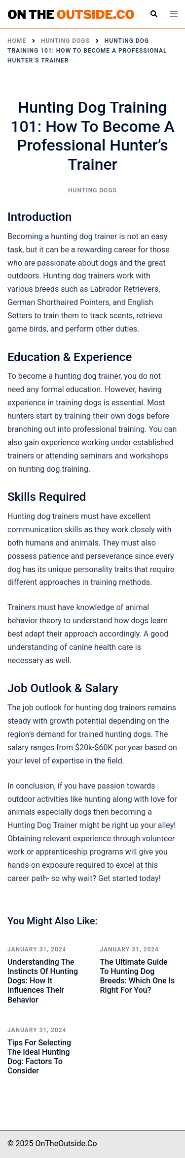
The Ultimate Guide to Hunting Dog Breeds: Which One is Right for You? (137, 976)
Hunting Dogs (92, 190)
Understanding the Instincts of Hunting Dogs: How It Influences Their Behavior (42, 981)
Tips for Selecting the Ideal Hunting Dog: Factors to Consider (39, 1057)
